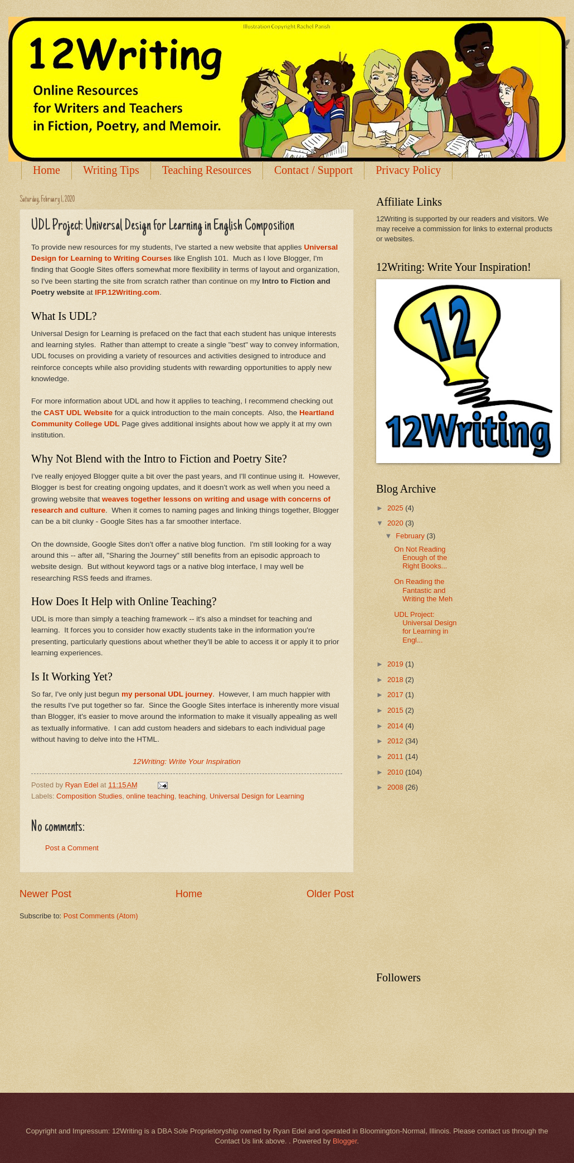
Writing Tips (111, 170)
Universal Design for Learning (257, 796)
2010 (396, 772)
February (411, 536)
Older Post (330, 893)
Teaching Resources (206, 170)
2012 (396, 741)
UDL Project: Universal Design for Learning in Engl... (425, 627)
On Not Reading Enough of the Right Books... (420, 558)
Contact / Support (313, 170)
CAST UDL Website (78, 412)
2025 (396, 508)
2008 (396, 787)
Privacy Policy (408, 170)
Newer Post (45, 893)
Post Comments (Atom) (101, 916)
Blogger (345, 1141)
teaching (192, 796)
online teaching (150, 796)
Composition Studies (89, 796)
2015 (396, 710)
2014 (396, 726)
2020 (396, 523)
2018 (396, 679)
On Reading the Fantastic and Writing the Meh (423, 590)
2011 (396, 756)
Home (46, 170)
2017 (396, 694)
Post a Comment (72, 848)
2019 (396, 664)
